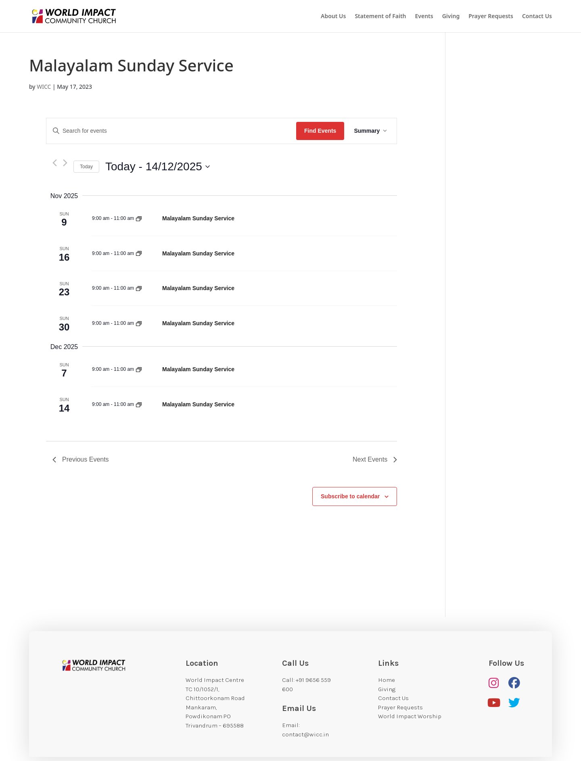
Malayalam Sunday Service (198, 218)
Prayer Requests (490, 16)
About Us (333, 16)
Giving (451, 16)
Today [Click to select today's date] (86, 166)
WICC (44, 86)
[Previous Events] (54, 163)
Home (386, 680)
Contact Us (537, 16)
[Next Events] (65, 163)
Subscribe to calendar (350, 496)
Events (424, 16)
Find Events (320, 131)
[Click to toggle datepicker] (157, 167)
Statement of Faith (380, 16)
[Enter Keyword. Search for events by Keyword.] (171, 131)
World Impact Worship (409, 716)
